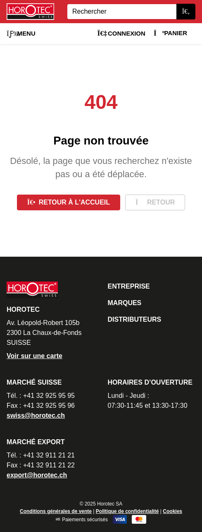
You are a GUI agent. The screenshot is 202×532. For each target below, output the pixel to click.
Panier (170, 32)
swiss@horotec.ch (36, 415)
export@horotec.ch (37, 475)
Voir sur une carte (34, 355)
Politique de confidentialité (127, 511)
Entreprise (129, 286)
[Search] (121, 11)
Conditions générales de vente (56, 511)
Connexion (121, 33)
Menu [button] (21, 33)
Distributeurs (135, 319)
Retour (155, 202)
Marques (125, 302)
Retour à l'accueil (68, 202)
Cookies (172, 511)
